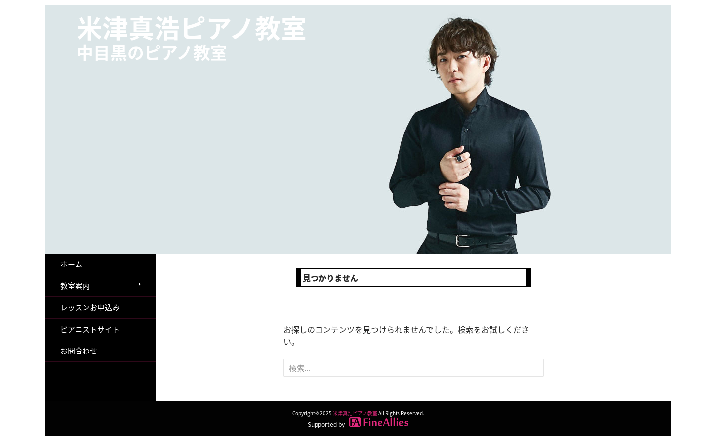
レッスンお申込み (90, 307)
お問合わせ (78, 350)
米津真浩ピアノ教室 (192, 36)
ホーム (71, 264)
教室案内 (75, 285)
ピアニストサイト (90, 329)
